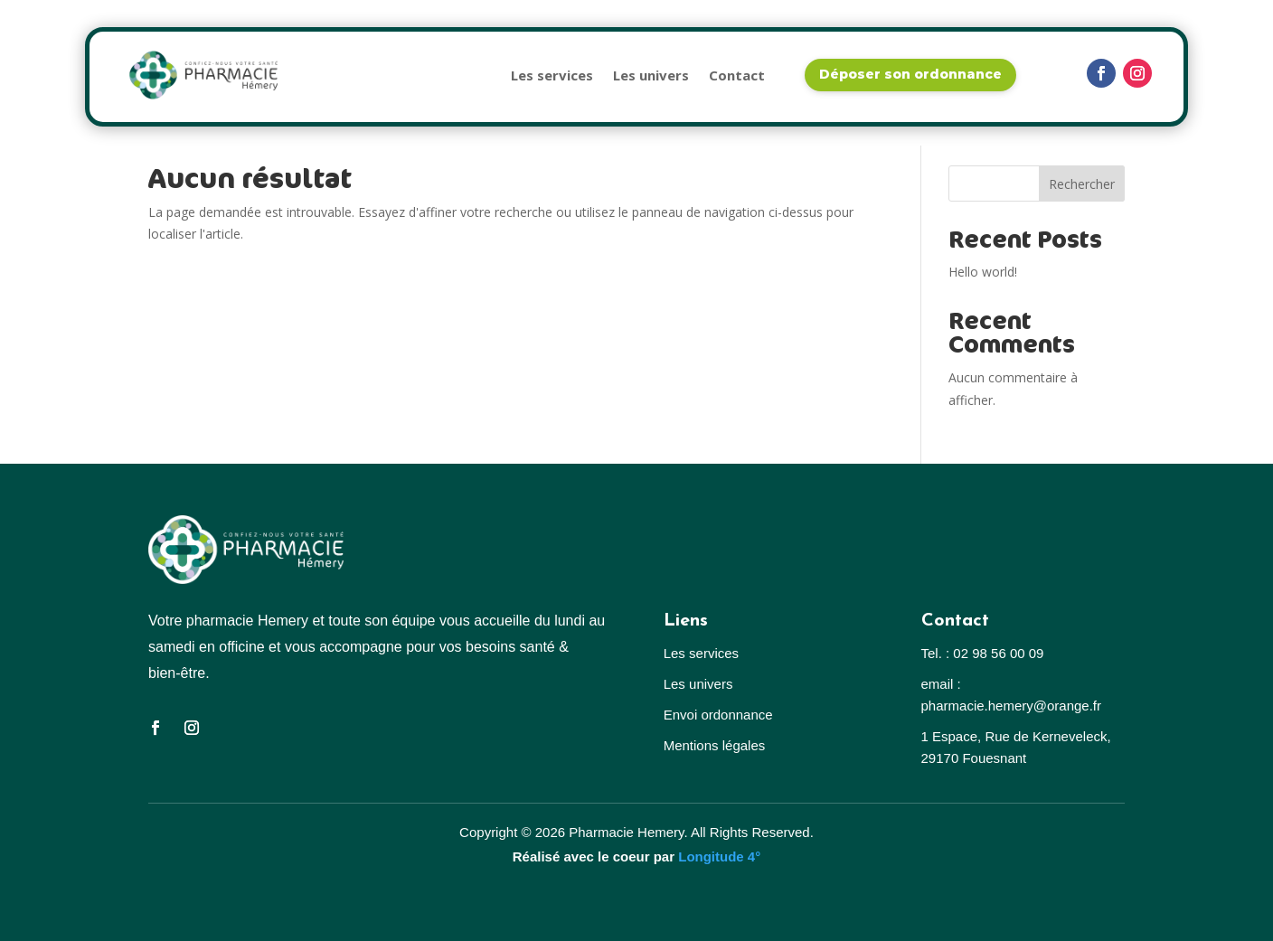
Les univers (651, 75)
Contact (737, 75)
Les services (552, 75)
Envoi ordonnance (718, 714)
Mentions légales (715, 745)
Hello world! (982, 271)
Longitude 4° (719, 856)
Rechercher (1082, 184)
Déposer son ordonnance (910, 74)
